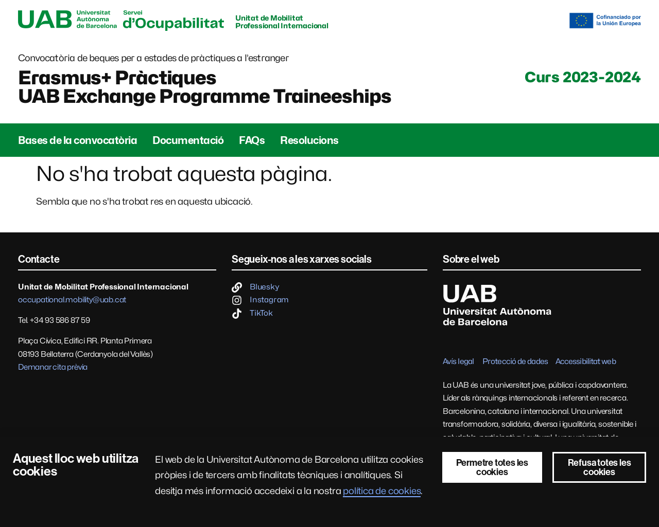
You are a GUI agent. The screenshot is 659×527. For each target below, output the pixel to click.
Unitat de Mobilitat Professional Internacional (281, 21)
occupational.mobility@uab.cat (72, 299)
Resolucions (309, 140)
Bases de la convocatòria (77, 140)
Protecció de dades (515, 361)
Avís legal (458, 361)
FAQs (252, 140)
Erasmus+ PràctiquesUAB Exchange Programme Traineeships (204, 86)
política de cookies (382, 490)
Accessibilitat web (586, 361)
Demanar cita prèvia (53, 367)
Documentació (187, 140)
